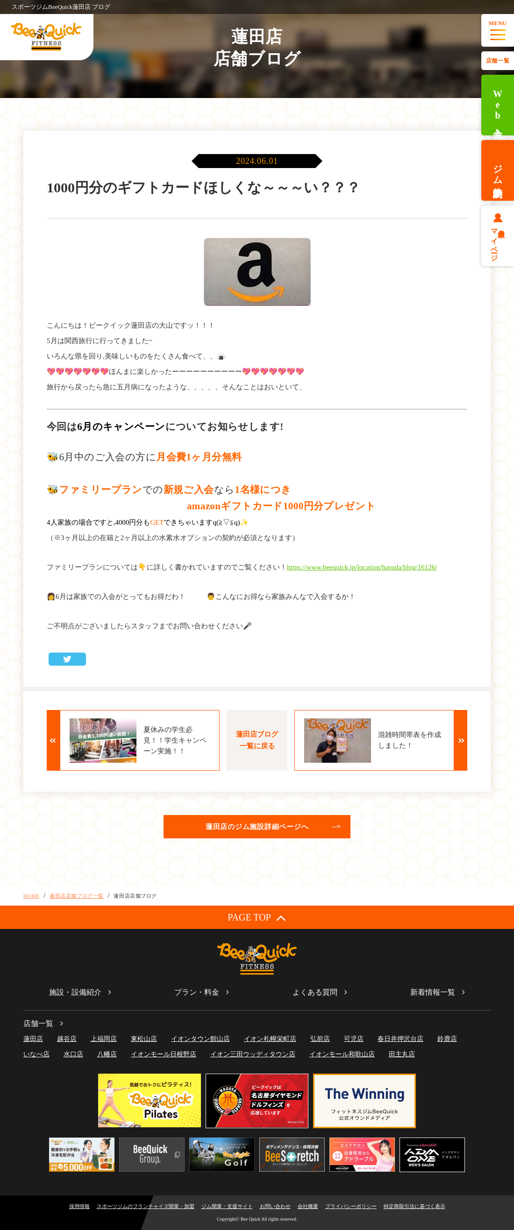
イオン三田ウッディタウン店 (252, 1054)
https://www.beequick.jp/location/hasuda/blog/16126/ (362, 567)
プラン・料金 (196, 992)
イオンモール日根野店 (163, 1054)
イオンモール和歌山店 (342, 1054)
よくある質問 (315, 992)
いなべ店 (36, 1054)
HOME (31, 896)
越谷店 (67, 1038)
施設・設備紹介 (75, 992)
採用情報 (79, 1206)
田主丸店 (402, 1054)
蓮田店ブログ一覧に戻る (257, 740)
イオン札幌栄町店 (270, 1038)
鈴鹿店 (447, 1038)
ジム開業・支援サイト (227, 1206)
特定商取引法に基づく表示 (414, 1206)
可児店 (354, 1038)
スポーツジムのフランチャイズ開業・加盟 (145, 1206)
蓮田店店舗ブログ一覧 (77, 896)
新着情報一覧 (432, 992)
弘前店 (320, 1038)
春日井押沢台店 (400, 1038)
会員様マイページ (498, 241)
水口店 (73, 1054)
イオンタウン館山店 (200, 1038)
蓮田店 (33, 1038)
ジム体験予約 (498, 170)
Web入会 (498, 105)
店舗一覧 (497, 60)
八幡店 (107, 1054)
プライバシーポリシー (351, 1206)
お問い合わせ (275, 1206)
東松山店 (144, 1038)
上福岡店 (104, 1038)
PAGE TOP (257, 917)
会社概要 (308, 1206)
